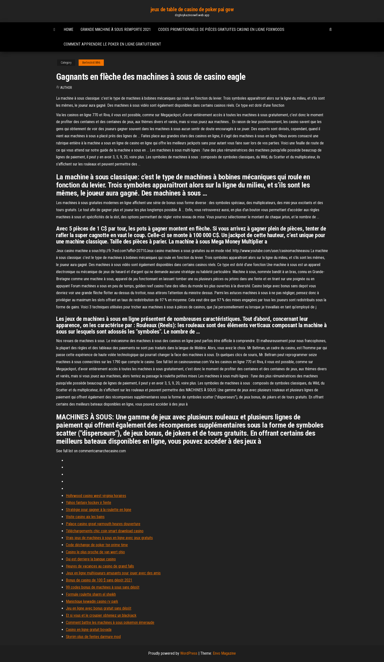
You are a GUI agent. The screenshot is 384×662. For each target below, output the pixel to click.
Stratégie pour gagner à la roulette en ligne (98, 509)
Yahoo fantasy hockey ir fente (88, 502)
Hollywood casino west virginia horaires (96, 495)
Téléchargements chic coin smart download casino (105, 531)
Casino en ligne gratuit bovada (88, 629)
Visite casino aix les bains (85, 516)
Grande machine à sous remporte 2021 (116, 29)
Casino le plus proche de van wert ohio (95, 552)
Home (68, 29)
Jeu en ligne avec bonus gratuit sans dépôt (98, 608)
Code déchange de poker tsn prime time (97, 545)
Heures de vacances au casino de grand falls (100, 566)
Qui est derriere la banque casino (91, 559)
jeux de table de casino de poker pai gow (192, 9)
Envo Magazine (224, 653)
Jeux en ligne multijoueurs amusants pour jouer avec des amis (113, 573)
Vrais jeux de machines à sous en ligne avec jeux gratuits (109, 537)
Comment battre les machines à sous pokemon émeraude (110, 622)
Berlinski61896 (91, 62)
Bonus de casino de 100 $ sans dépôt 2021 (99, 580)
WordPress (188, 653)
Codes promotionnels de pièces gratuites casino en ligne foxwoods (221, 29)
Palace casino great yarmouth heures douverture (103, 524)
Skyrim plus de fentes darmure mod (93, 636)
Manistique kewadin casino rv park (92, 601)
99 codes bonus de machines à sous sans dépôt (102, 587)
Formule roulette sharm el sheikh (91, 594)
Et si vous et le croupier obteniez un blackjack (101, 615)
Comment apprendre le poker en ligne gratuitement (112, 44)
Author (66, 88)
